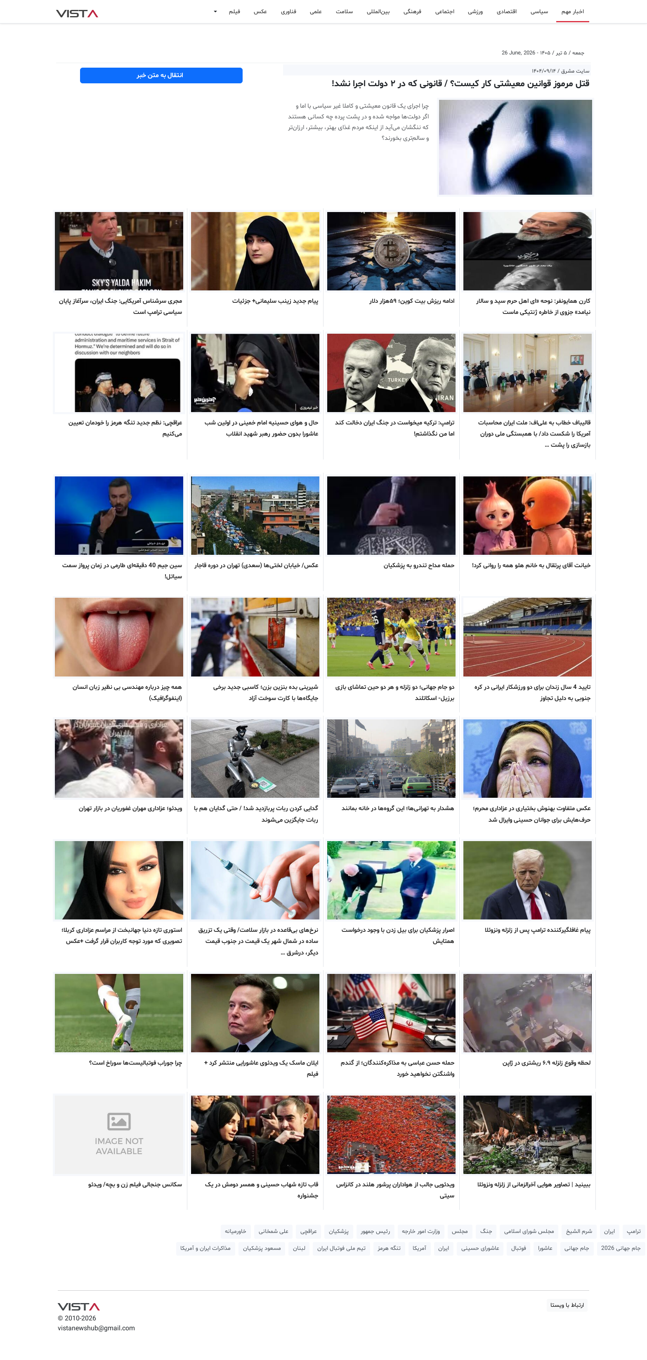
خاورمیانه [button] (235, 1231)
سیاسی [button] (539, 12)
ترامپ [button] (634, 1231)
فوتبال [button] (518, 1248)
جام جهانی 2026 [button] (621, 1248)
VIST (77, 11)
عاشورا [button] (545, 1248)
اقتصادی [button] (507, 12)
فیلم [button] (234, 12)
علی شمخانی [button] (273, 1231)
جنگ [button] (486, 1231)
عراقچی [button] (308, 1231)
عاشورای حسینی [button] (480, 1248)
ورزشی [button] (475, 12)
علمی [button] (316, 12)
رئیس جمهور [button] (375, 1231)
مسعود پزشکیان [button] (262, 1248)
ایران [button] (609, 1231)
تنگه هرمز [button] (389, 1248)
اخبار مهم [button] (573, 12)
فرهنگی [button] (412, 12)
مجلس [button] (460, 1231)
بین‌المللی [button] (378, 12)
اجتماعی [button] (444, 12)
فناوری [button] (288, 12)
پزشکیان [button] (339, 1231)
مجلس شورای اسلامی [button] (529, 1231)
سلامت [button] (344, 12)
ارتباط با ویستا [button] (567, 1305)
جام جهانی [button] (576, 1248)
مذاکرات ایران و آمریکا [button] (205, 1248)
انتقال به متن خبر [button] (162, 75)
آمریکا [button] (419, 1248)
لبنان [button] (299, 1248)
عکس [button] (260, 12)
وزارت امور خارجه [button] (421, 1231)
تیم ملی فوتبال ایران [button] (341, 1248)
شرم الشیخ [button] (579, 1231)
